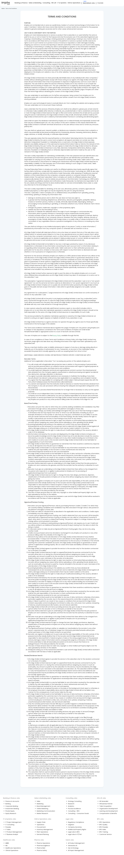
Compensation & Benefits (108, 813)
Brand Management (43, 806)
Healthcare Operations (13, 848)
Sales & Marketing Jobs (42, 798)
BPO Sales (102, 829)
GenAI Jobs (70, 840)
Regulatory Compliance (76, 822)
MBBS (7, 843)
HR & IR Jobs (101, 798)
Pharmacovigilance (43, 846)
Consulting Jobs (71, 798)
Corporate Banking (11, 806)
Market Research (42, 813)
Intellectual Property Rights (77, 829)
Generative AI (72, 846)
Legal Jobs (69, 819)
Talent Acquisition (105, 806)
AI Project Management (76, 850)
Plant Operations (42, 832)
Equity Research (10, 813)
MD (6, 846)
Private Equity (10, 811)
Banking (8, 804)
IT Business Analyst (11, 834)
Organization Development (108, 809)
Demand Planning (43, 834)
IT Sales (7, 829)
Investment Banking (12, 809)
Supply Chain (41, 822)
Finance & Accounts (12, 801)
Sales (38, 801)
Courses (100, 3)
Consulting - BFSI (73, 811)
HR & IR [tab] (53, 3)
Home (3, 8)
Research (71, 804)
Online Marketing (42, 809)
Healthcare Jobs (9, 840)
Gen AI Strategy (73, 848)
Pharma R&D (41, 848)
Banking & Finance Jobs (11, 798)
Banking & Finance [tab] (21, 3)
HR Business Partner (105, 804)
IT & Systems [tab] (61, 3)
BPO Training (103, 832)
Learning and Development (108, 811)
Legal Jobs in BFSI (73, 832)
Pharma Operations (43, 843)
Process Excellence (74, 809)
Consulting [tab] (46, 3)
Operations (40, 825)
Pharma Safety (42, 850)
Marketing (40, 804)
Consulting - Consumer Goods (78, 813)
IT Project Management (13, 822)
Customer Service (105, 834)
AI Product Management (76, 843)
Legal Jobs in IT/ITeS (75, 834)
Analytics (71, 806)
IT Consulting (9, 825)
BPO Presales (103, 827)
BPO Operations (104, 822)
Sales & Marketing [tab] (35, 3)
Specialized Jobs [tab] (89, 3)
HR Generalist (103, 801)
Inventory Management (45, 829)
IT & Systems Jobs (9, 819)
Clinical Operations (11, 850)
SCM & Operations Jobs (42, 819)
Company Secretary (75, 827)
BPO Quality (103, 825)
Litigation (71, 825)
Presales (8, 827)
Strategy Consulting (74, 801)
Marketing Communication (46, 811)
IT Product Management (13, 832)
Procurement (41, 827)
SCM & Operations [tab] (74, 3)
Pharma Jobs (39, 840)
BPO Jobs (100, 819)
